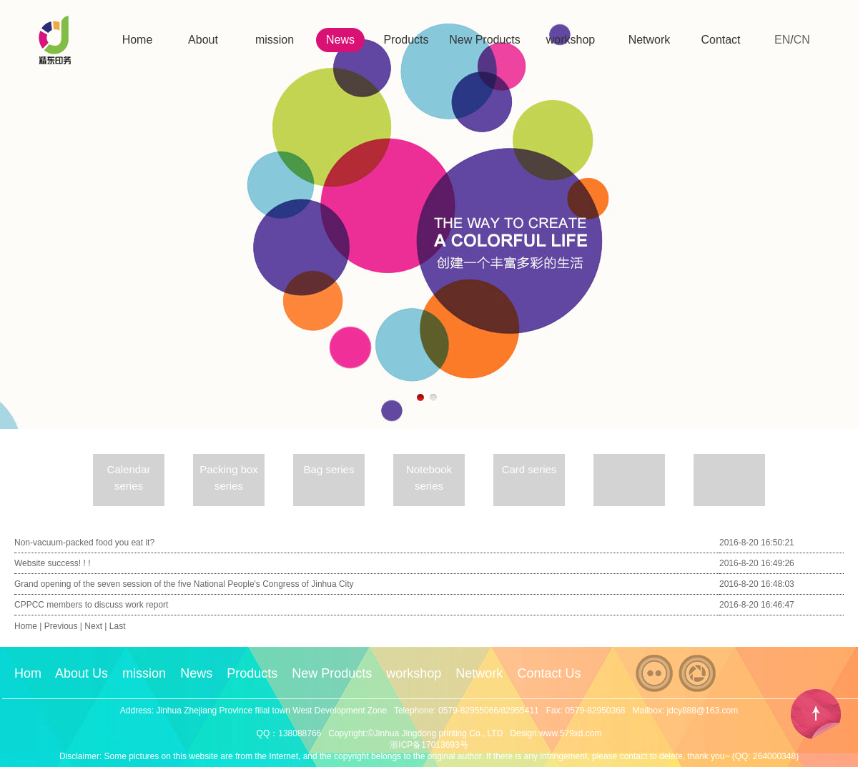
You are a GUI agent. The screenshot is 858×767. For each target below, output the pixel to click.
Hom (27, 673)
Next (93, 626)
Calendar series (129, 477)
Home (137, 40)
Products (405, 40)
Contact (720, 40)
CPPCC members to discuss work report (91, 605)
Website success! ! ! (52, 563)
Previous (61, 626)
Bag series (329, 469)
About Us (81, 673)
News (340, 40)
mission (274, 40)
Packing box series (228, 477)
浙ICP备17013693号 (429, 745)
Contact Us (549, 673)
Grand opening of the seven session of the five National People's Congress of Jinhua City (184, 584)
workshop (570, 40)
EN (782, 40)
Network (649, 40)
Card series (529, 469)
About (203, 40)
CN (802, 40)
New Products (485, 40)
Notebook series (429, 477)
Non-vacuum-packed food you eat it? (84, 543)
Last (117, 626)
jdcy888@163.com (703, 711)
